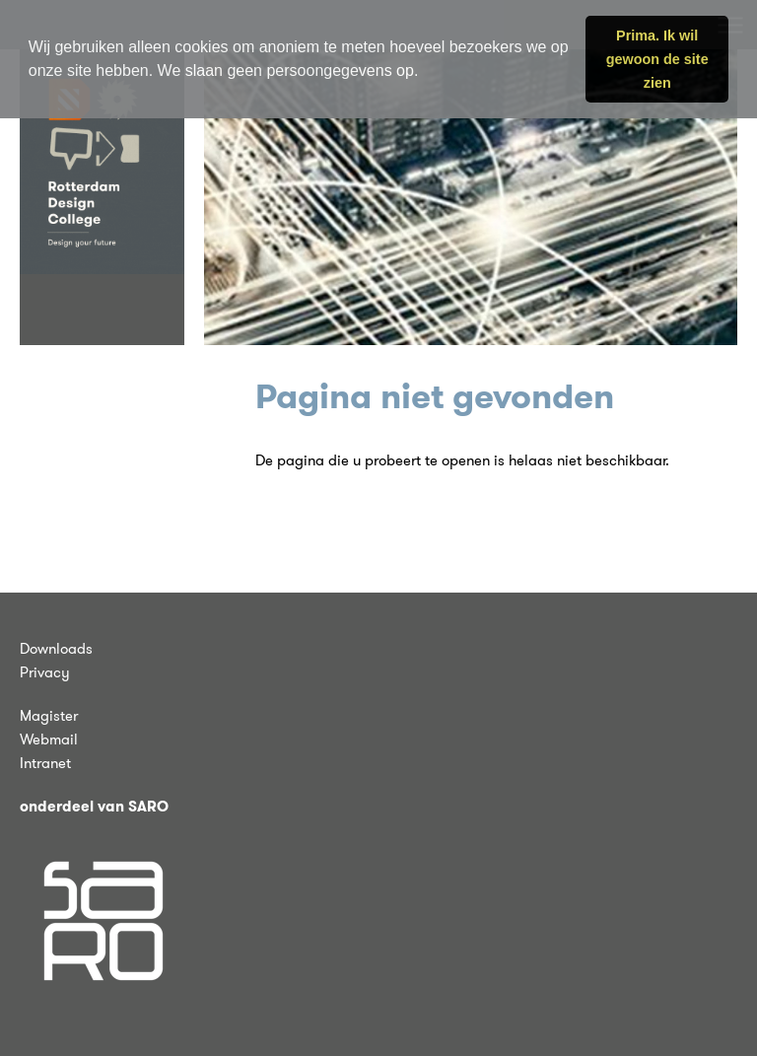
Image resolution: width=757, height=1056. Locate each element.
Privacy (45, 672)
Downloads (56, 649)
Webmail (49, 739)
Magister (49, 716)
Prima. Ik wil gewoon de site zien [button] (657, 59)
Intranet (45, 763)
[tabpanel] (470, 197)
